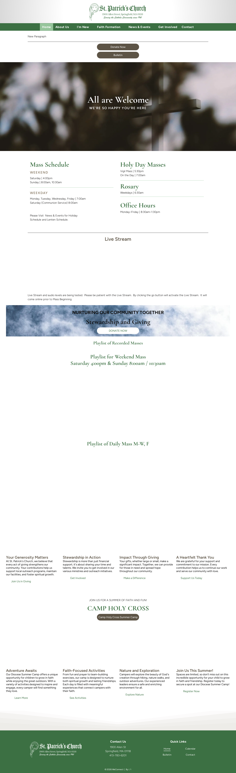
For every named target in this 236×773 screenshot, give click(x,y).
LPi (130, 769)
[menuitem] (46, 27)
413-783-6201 (117, 755)
